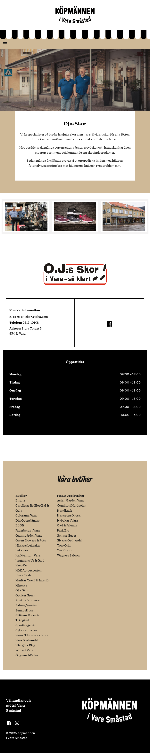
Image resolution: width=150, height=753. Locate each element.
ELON (19, 525)
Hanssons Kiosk (68, 515)
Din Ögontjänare (27, 520)
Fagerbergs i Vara (27, 530)
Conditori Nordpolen (71, 505)
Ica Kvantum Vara (27, 555)
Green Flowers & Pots (30, 540)
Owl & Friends (67, 525)
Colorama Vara (26, 515)
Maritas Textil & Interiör (32, 580)
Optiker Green (25, 595)
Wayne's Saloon (68, 555)
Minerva (21, 585)
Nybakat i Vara (67, 520)
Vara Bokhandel (26, 640)
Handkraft (64, 510)
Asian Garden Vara (70, 500)
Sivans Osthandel (69, 540)
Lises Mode (23, 575)
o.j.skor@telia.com (34, 317)
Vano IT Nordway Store (31, 635)
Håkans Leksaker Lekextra (27, 548)
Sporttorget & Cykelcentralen (26, 627)
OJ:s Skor (22, 590)
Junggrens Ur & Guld (29, 560)
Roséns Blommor (27, 600)
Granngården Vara (28, 535)
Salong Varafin (26, 605)
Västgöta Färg (25, 645)
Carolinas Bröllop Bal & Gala (32, 508)
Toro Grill (64, 545)
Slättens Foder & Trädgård (27, 617)
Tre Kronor (64, 550)
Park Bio (63, 530)
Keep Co (21, 565)
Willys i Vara (24, 650)
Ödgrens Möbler (26, 655)
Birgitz (20, 500)
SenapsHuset (25, 610)
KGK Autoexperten (28, 570)
